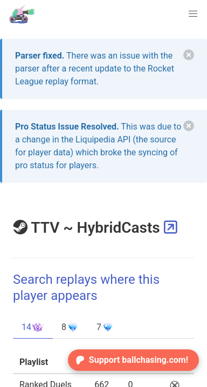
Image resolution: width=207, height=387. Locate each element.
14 (33, 327)
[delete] (188, 54)
